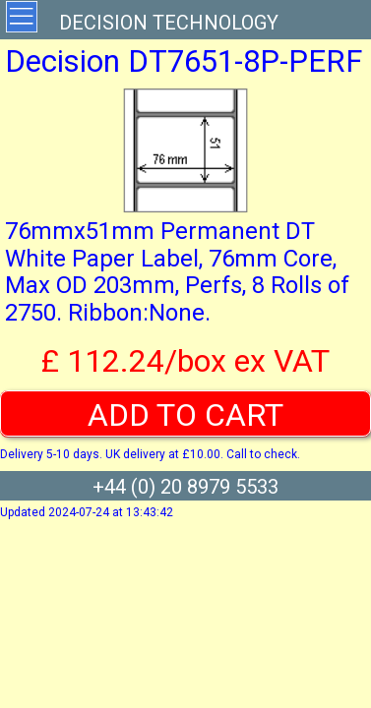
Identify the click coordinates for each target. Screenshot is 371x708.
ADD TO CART (185, 415)
